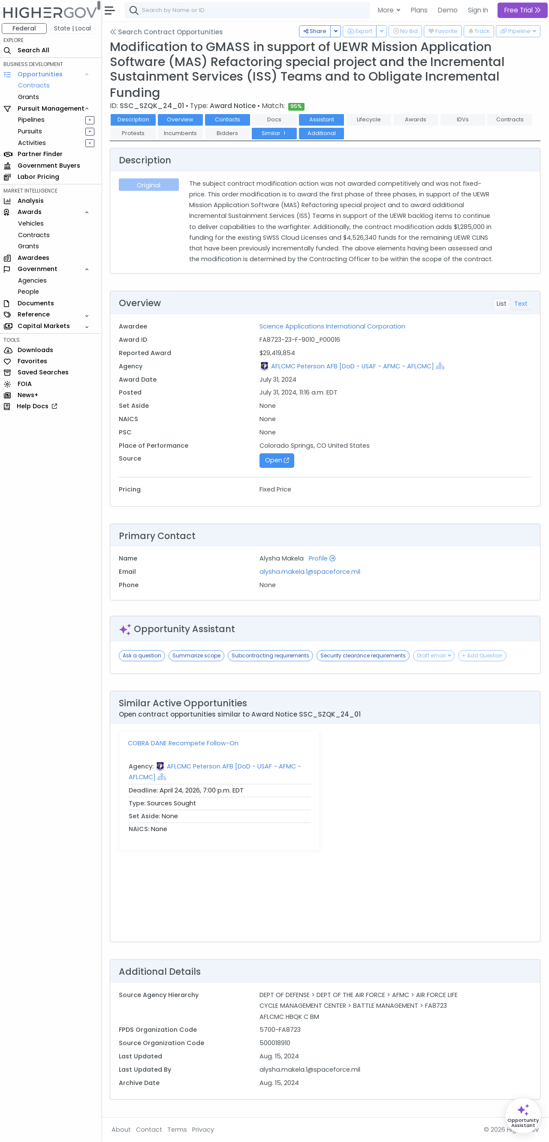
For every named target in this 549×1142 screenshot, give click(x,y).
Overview (182, 119)
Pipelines (33, 119)
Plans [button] (419, 10)
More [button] (386, 10)
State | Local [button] (74, 28)
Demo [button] (448, 10)
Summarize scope (198, 655)
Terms (179, 1129)
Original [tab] (150, 185)
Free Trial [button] (522, 10)
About (123, 1129)
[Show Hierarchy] (441, 366)
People (30, 291)
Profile (323, 558)
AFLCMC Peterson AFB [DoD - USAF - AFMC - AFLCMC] (353, 366)
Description (135, 119)
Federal (26, 28)
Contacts (229, 119)
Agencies (34, 280)
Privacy (205, 1129)
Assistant (323, 119)
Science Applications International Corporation (334, 326)
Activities (34, 143)
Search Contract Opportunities (168, 31)
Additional (323, 133)
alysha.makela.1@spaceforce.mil (311, 571)
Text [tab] (521, 303)
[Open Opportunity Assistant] (523, 1115)
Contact (151, 1129)
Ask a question (143, 655)
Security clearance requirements (364, 655)
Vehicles (32, 223)
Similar (276, 133)
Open (278, 460)
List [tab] (502, 303)
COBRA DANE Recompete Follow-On (185, 743)
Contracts (35, 85)
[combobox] (255, 10)
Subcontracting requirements (272, 655)
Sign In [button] (478, 10)
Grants (30, 97)
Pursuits (32, 131)
